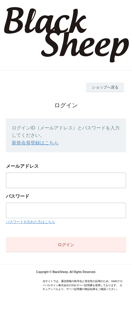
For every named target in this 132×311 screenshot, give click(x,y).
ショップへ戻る (105, 87)
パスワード (17, 196)
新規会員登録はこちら (35, 142)
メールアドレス (22, 166)
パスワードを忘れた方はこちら (30, 222)
